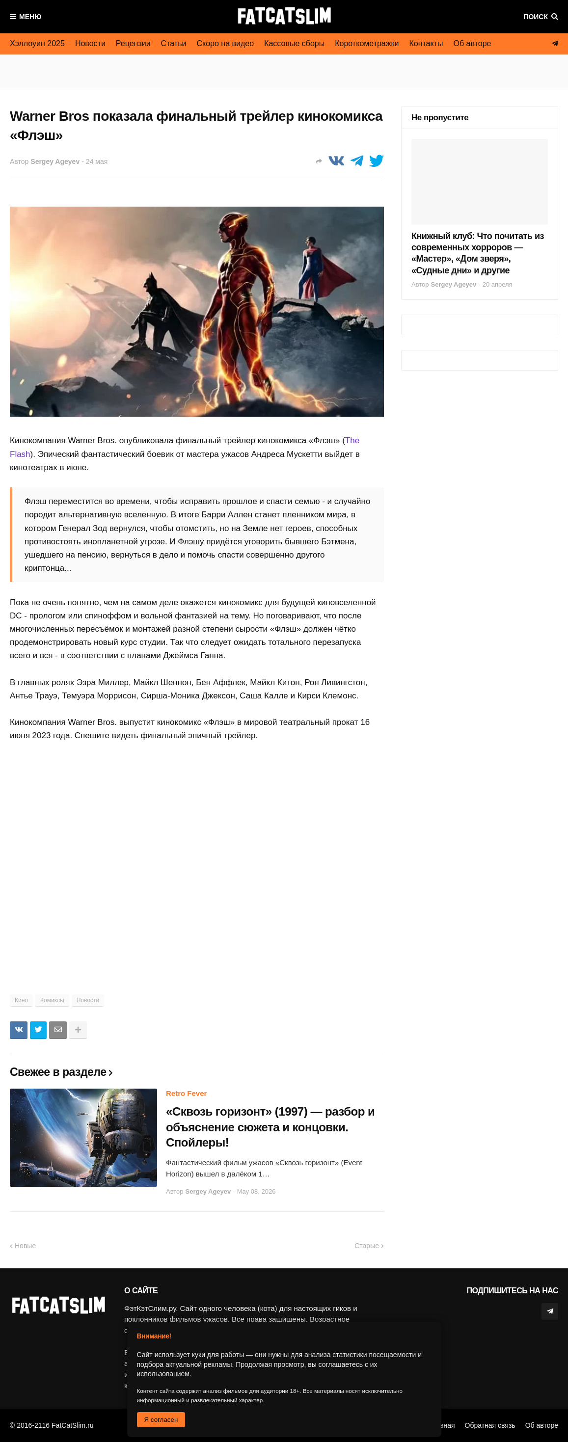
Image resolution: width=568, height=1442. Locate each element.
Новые (25, 1246)
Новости (90, 43)
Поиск (535, 17)
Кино (21, 1000)
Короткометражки (367, 43)
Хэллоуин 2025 (37, 43)
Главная (442, 1425)
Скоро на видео (225, 43)
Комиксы (52, 1000)
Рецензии (133, 43)
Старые (366, 1246)
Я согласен (161, 1419)
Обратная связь (490, 1425)
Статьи (174, 43)
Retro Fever (186, 1093)
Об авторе (472, 43)
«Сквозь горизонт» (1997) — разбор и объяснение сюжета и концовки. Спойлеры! (270, 1126)
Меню (30, 17)
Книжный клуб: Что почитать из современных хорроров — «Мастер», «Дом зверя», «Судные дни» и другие (477, 253)
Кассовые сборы (294, 43)
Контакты (426, 43)
